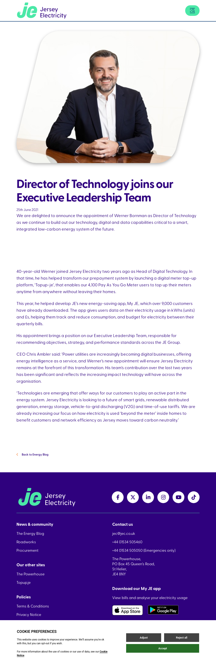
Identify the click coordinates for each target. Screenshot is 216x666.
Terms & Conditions (32, 606)
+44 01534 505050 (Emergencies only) (144, 550)
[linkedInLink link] (148, 497)
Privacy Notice (28, 614)
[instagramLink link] (163, 497)
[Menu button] (192, 10)
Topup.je (23, 582)
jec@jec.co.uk (123, 533)
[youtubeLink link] (178, 497)
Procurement (27, 550)
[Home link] (41, 11)
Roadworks (26, 541)
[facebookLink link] (118, 497)
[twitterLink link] (133, 497)
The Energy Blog (30, 533)
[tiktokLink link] (194, 497)
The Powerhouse (30, 573)
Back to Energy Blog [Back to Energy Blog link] (32, 460)
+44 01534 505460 (127, 541)
